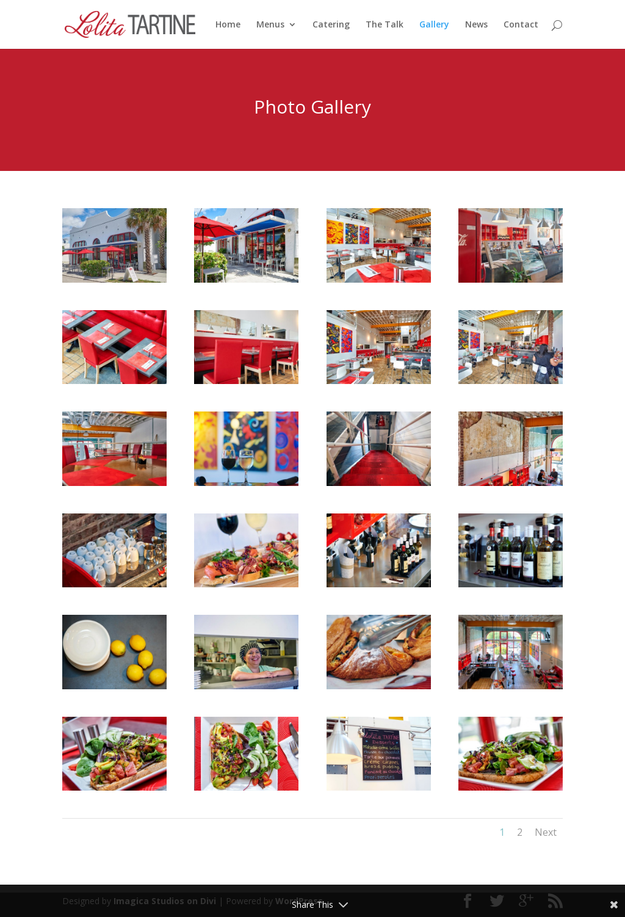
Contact (521, 25)
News (476, 25)
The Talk (384, 25)
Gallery (434, 25)
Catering (331, 25)
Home (227, 25)
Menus (270, 25)
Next (546, 832)
